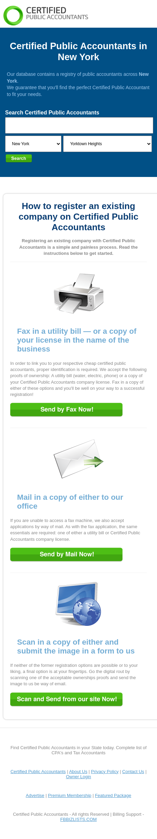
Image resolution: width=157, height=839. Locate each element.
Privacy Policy (105, 771)
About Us (78, 771)
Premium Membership (69, 795)
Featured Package (113, 795)
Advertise (35, 795)
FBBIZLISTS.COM (78, 819)
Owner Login (78, 776)
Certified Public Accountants (38, 771)
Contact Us (133, 771)
